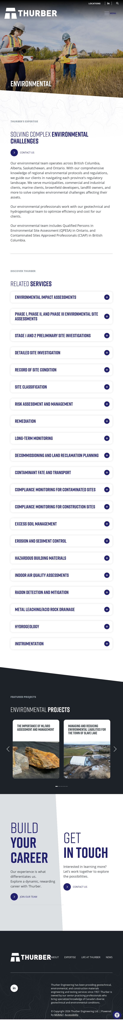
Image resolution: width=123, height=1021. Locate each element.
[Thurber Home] (30, 957)
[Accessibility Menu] (117, 1015)
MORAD (58, 1014)
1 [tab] (56, 786)
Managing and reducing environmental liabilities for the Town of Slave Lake (87, 729)
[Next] (115, 749)
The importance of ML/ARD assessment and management (35, 727)
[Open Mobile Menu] (110, 13)
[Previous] (8, 749)
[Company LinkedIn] (108, 3)
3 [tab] (61, 786)
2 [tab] (59, 786)
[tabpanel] (36, 749)
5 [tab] (66, 786)
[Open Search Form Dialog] (117, 3)
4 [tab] (64, 786)
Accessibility (71, 1014)
